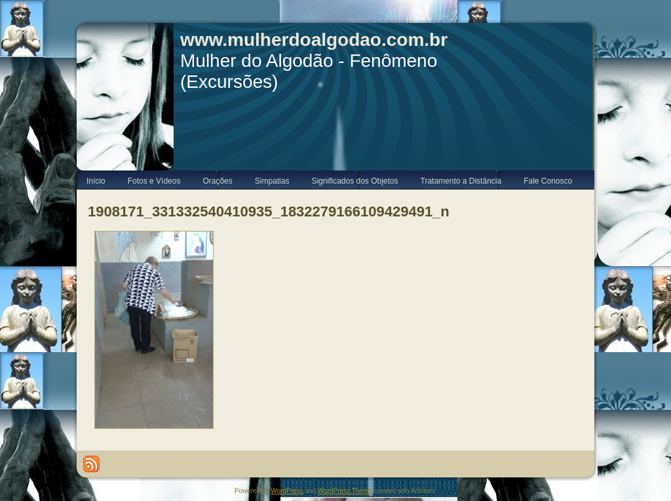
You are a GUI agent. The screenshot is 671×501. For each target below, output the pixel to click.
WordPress (287, 490)
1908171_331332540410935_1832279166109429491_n (269, 211)
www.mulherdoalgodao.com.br (314, 40)
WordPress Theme (345, 490)
